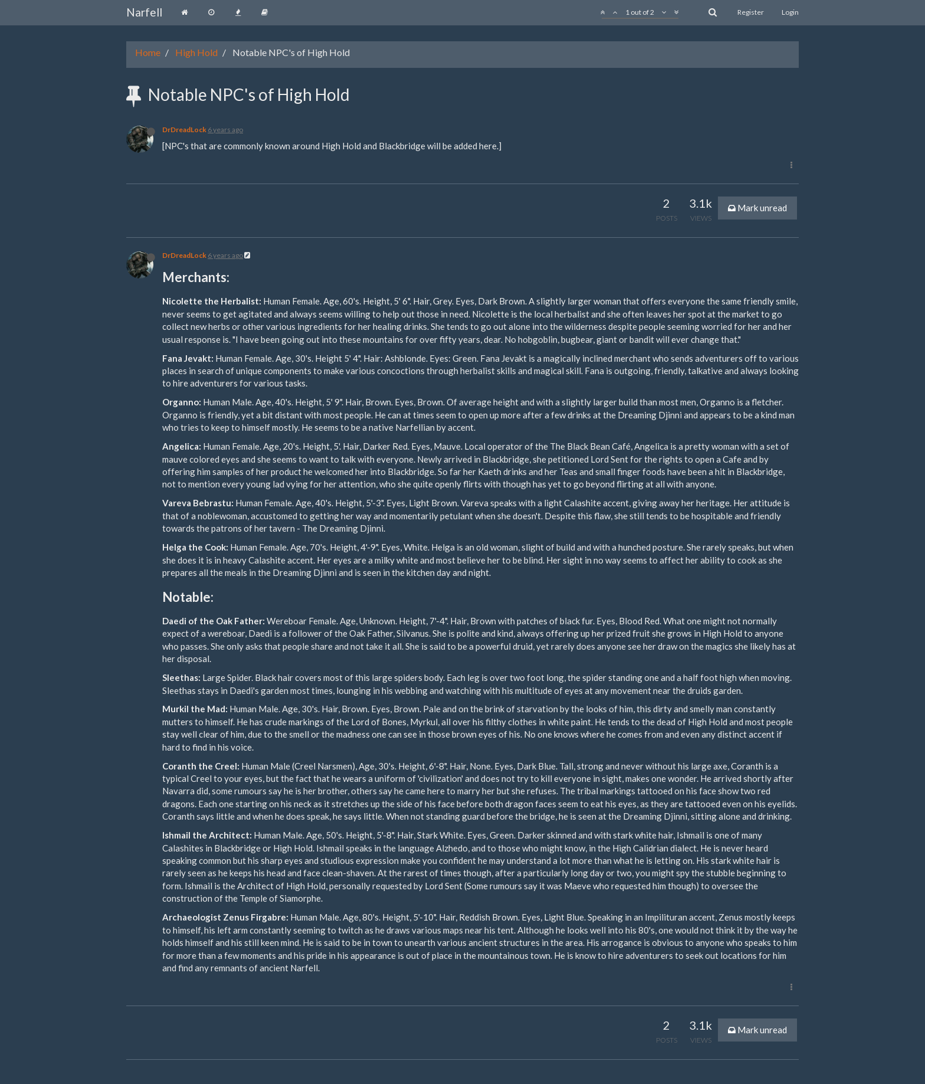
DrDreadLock (184, 129)
